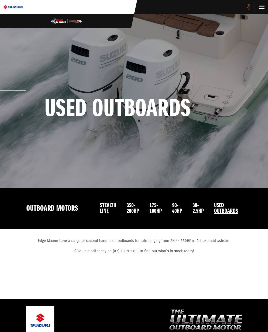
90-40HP (177, 208)
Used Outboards (226, 208)
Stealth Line (108, 208)
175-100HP (155, 208)
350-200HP (133, 208)
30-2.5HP (198, 208)
